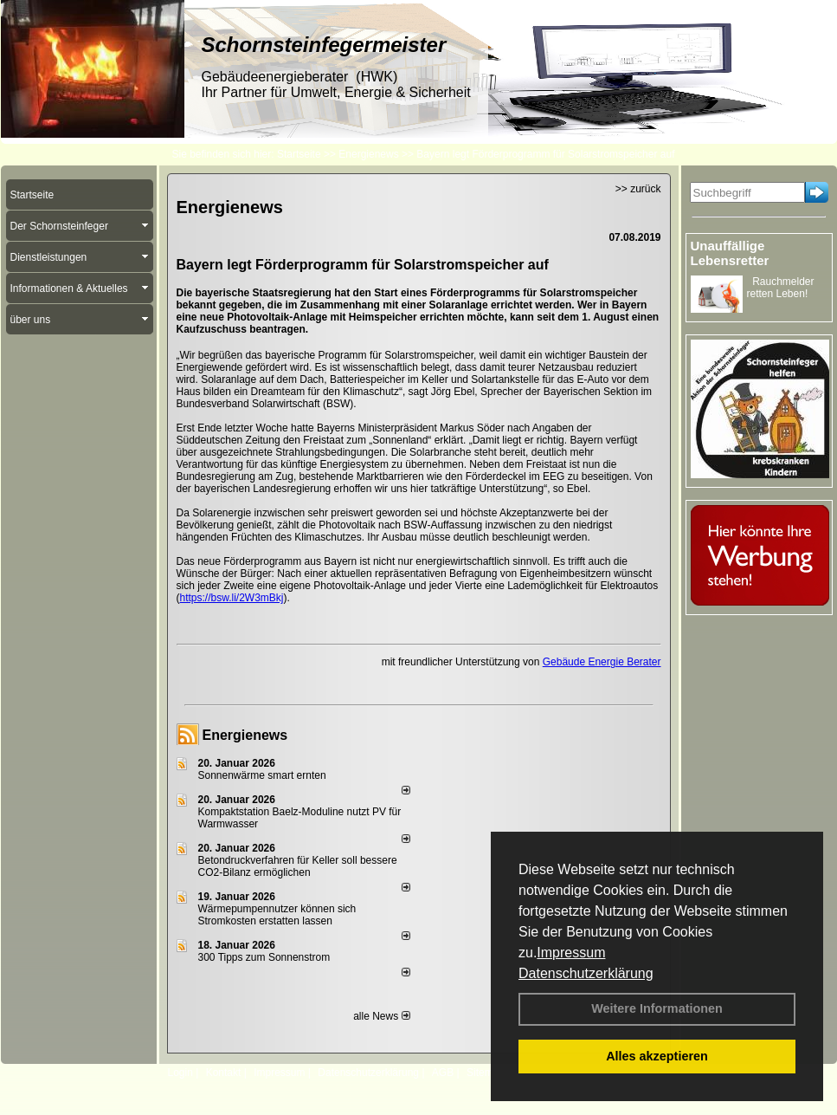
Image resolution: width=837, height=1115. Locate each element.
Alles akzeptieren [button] (657, 1056)
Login (180, 1072)
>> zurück (638, 189)
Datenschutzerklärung (586, 973)
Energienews (245, 735)
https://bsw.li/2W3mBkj (232, 598)
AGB (443, 1072)
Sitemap (486, 1072)
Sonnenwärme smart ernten (262, 775)
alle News (381, 1016)
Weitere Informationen (657, 1008)
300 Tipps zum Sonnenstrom (264, 957)
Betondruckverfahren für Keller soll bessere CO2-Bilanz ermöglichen (297, 866)
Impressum (571, 952)
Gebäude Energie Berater (602, 662)
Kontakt (223, 1072)
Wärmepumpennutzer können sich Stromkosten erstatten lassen (277, 915)
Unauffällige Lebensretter (730, 253)
